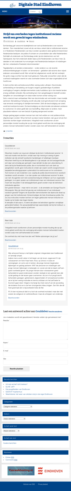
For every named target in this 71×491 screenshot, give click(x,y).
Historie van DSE (29, 484)
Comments (11, 460)
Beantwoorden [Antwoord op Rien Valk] (10, 240)
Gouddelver (13, 246)
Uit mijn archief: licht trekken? (16, 384)
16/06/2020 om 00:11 (12, 223)
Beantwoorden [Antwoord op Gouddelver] (10, 211)
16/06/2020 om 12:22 (12, 148)
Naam (6, 343)
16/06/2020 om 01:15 (15, 248)
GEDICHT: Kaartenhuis (14, 392)
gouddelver (21, 41)
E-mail (6, 351)
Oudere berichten (9, 443)
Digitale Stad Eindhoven (40, 4)
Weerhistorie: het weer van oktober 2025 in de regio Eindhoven (29, 394)
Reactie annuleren (55, 312)
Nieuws (31, 41)
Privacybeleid (43, 484)
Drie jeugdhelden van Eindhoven (18, 389)
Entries (10, 457)
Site (4, 359)
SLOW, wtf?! (10, 387)
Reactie (6, 320)
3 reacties (9, 131)
